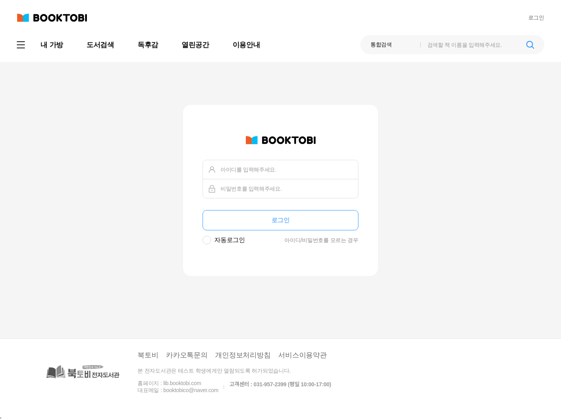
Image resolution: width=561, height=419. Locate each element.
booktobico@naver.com (191, 390)
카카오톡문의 (187, 355)
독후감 (148, 45)
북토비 (148, 355)
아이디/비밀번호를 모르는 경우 (321, 240)
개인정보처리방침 (242, 355)
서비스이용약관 (302, 355)
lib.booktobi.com (182, 383)
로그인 (536, 17)
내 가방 (52, 45)
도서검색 (100, 45)
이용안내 (246, 45)
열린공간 (195, 45)
